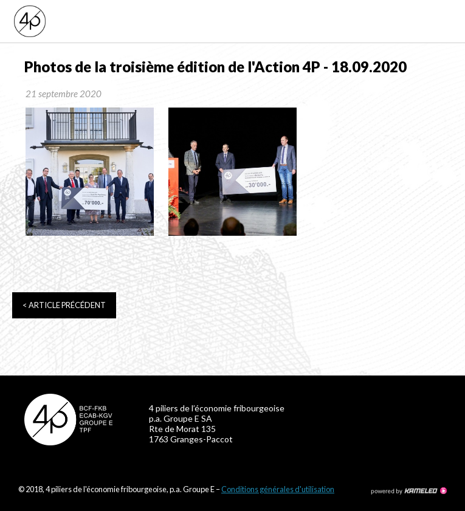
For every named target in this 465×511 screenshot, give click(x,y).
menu (446, 21)
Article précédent (64, 305)
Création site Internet (408, 491)
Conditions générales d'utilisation (277, 489)
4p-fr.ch (111, 21)
